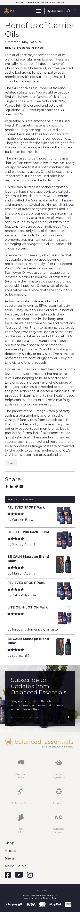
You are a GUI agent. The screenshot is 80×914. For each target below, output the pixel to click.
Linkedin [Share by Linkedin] (11, 486)
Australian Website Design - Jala (40, 898)
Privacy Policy (40, 890)
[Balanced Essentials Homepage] (10, 10)
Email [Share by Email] (21, 486)
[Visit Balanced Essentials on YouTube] (19, 875)
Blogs (11, 462)
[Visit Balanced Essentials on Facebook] (8, 875)
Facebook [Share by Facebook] (7, 486)
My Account (55, 10)
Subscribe (67, 717)
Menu (38, 10)
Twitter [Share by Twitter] (16, 486)
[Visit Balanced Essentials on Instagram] (30, 875)
